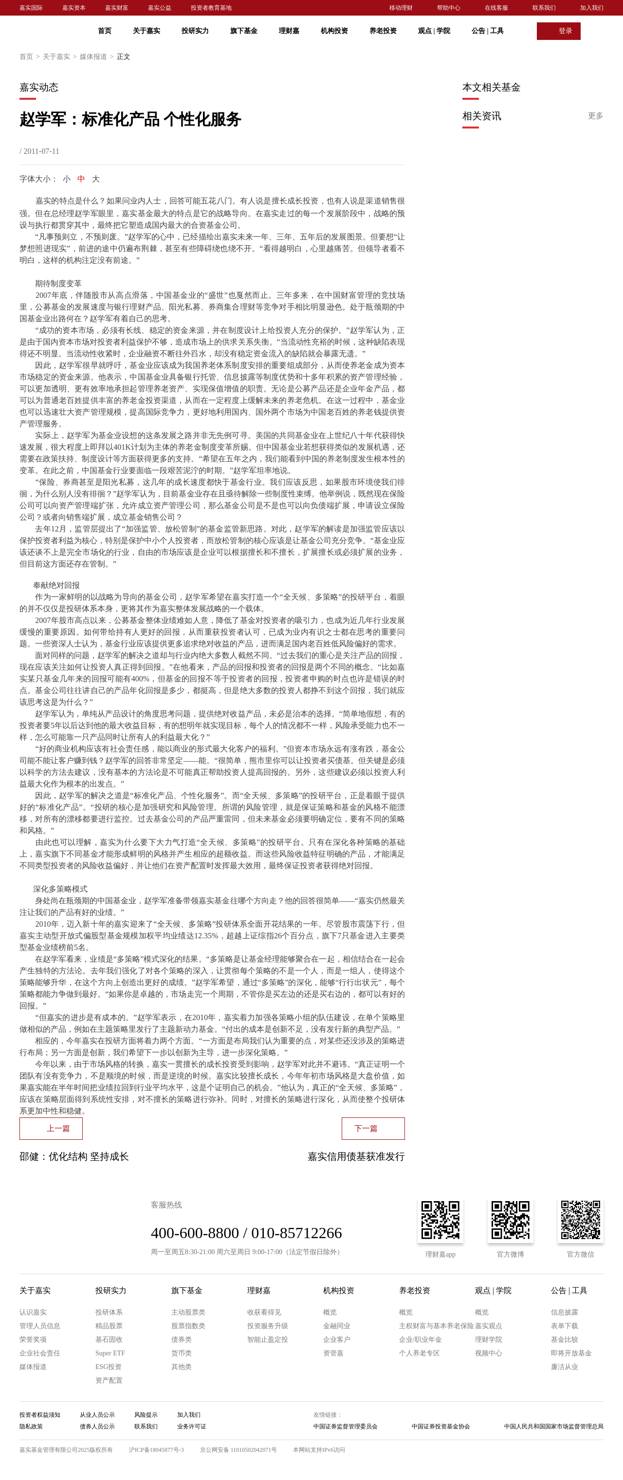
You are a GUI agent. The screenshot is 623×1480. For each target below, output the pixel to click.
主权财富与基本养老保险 (436, 1326)
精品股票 (109, 1326)
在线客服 (496, 7)
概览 (330, 1312)
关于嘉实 (146, 31)
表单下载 (564, 1326)
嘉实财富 (116, 7)
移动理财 (401, 7)
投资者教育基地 (211, 7)
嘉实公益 (159, 7)
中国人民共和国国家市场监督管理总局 (554, 1426)
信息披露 (564, 1312)
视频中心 (488, 1353)
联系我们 (544, 7)
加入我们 (592, 7)
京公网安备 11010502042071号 (238, 1449)
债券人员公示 (97, 1426)
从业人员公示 (97, 1414)
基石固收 (109, 1339)
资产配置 (109, 1380)
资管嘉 (333, 1353)
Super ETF (110, 1353)
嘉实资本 (74, 7)
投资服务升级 (267, 1326)
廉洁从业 (564, 1366)
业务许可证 (191, 1426)
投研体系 (109, 1312)
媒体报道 (98, 57)
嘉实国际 (31, 7)
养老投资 (383, 31)
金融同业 (336, 1326)
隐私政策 (31, 1426)
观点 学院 (434, 31)
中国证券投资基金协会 (441, 1426)
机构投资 (334, 31)
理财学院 (488, 1339)
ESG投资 (108, 1366)
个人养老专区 (419, 1353)
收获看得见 (264, 1312)
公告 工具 (488, 31)
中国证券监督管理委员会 (345, 1426)
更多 (596, 115)
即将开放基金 (571, 1353)
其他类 (181, 1366)
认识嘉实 (33, 1312)
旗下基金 (243, 31)
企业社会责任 (39, 1353)
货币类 (181, 1353)
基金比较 (564, 1339)
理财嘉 (289, 31)
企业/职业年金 (420, 1339)
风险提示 (146, 1414)
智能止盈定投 (267, 1339)
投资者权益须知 (39, 1414)
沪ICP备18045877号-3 (156, 1449)
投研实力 (195, 31)
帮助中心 (448, 7)
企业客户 (336, 1339)
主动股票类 (188, 1312)
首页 (104, 31)
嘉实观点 (488, 1326)
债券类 (181, 1339)
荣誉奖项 (33, 1339)
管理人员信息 (39, 1326)
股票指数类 (188, 1326)
